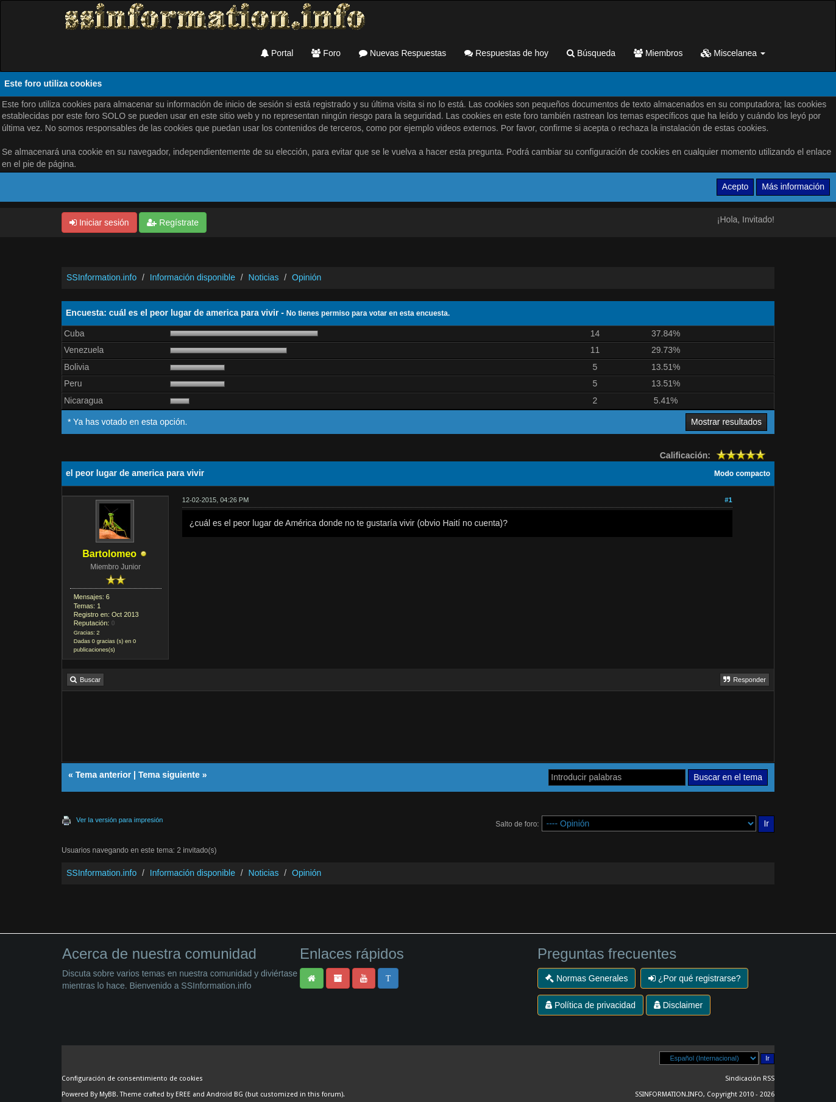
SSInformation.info (101, 277)
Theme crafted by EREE (155, 1094)
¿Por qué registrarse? (694, 978)
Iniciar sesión (99, 222)
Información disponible (192, 277)
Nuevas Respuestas (402, 53)
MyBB (107, 1094)
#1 (728, 499)
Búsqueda (591, 53)
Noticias (264, 277)
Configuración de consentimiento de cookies (132, 1078)
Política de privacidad (590, 1005)
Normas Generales (586, 978)
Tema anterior (104, 775)
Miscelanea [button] (733, 53)
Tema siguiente (169, 775)
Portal (277, 53)
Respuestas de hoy (506, 53)
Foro (326, 53)
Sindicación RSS (749, 1078)
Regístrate (172, 222)
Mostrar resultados (726, 422)
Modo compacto (742, 473)
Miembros (658, 53)
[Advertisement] (418, 730)
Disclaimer (678, 1005)
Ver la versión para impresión (119, 819)
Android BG (225, 1094)
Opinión (306, 277)
